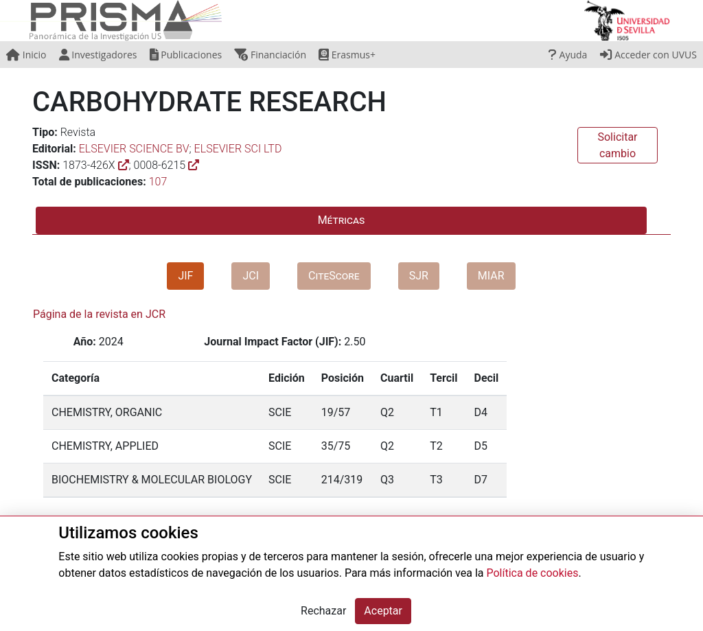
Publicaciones (186, 54)
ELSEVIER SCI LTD (238, 148)
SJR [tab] (418, 275)
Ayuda (568, 54)
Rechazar (323, 610)
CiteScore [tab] (334, 275)
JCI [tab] (250, 275)
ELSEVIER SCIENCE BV (134, 148)
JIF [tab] (185, 275)
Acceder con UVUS (648, 54)
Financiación (270, 54)
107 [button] (158, 181)
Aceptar (383, 610)
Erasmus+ (347, 54)
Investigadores (98, 54)
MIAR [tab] (491, 275)
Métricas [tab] (341, 220)
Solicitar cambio (617, 145)
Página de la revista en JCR (99, 314)
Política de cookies (532, 573)
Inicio (26, 54)
